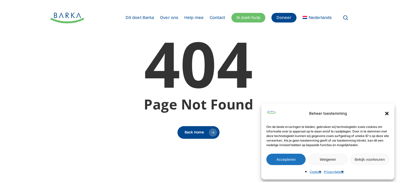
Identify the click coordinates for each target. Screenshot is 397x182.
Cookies (315, 172)
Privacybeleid (334, 172)
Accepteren (286, 159)
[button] (386, 113)
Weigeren (328, 159)
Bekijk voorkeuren (370, 159)
